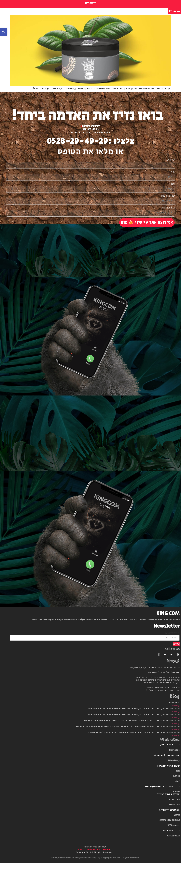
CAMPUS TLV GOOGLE (169, 830)
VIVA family (174, 835)
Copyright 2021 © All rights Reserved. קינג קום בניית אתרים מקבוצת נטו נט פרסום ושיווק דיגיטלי (95, 867)
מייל (173, 173)
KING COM (168, 623)
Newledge (174, 760)
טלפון (172, 186)
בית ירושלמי (174, 809)
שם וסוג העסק (168, 199)
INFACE (176, 786)
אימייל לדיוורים (172, 643)
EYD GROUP (174, 814)
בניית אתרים (174, 712)
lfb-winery (174, 770)
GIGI (178, 781)
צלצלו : (121, 141)
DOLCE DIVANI (173, 845)
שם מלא (171, 160)
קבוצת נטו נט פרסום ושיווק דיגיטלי (94, 859)
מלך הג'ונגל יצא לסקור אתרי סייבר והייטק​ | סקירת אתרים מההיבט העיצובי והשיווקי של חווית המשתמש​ (134, 718)
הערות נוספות (168, 212)
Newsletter (167, 636)
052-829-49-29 (90, 129)
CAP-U (176, 801)
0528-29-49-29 (77, 141)
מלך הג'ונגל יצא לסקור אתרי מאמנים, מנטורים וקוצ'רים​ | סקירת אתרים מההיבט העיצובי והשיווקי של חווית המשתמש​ (128, 736)
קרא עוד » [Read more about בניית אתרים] (176, 716)
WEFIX (177, 825)
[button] (90, 3)
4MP (177, 791)
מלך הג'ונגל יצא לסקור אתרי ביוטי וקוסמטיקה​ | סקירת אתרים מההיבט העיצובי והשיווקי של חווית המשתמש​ (132, 730)
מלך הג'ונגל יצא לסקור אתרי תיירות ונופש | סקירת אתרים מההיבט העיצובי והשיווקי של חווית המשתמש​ (134, 742)
